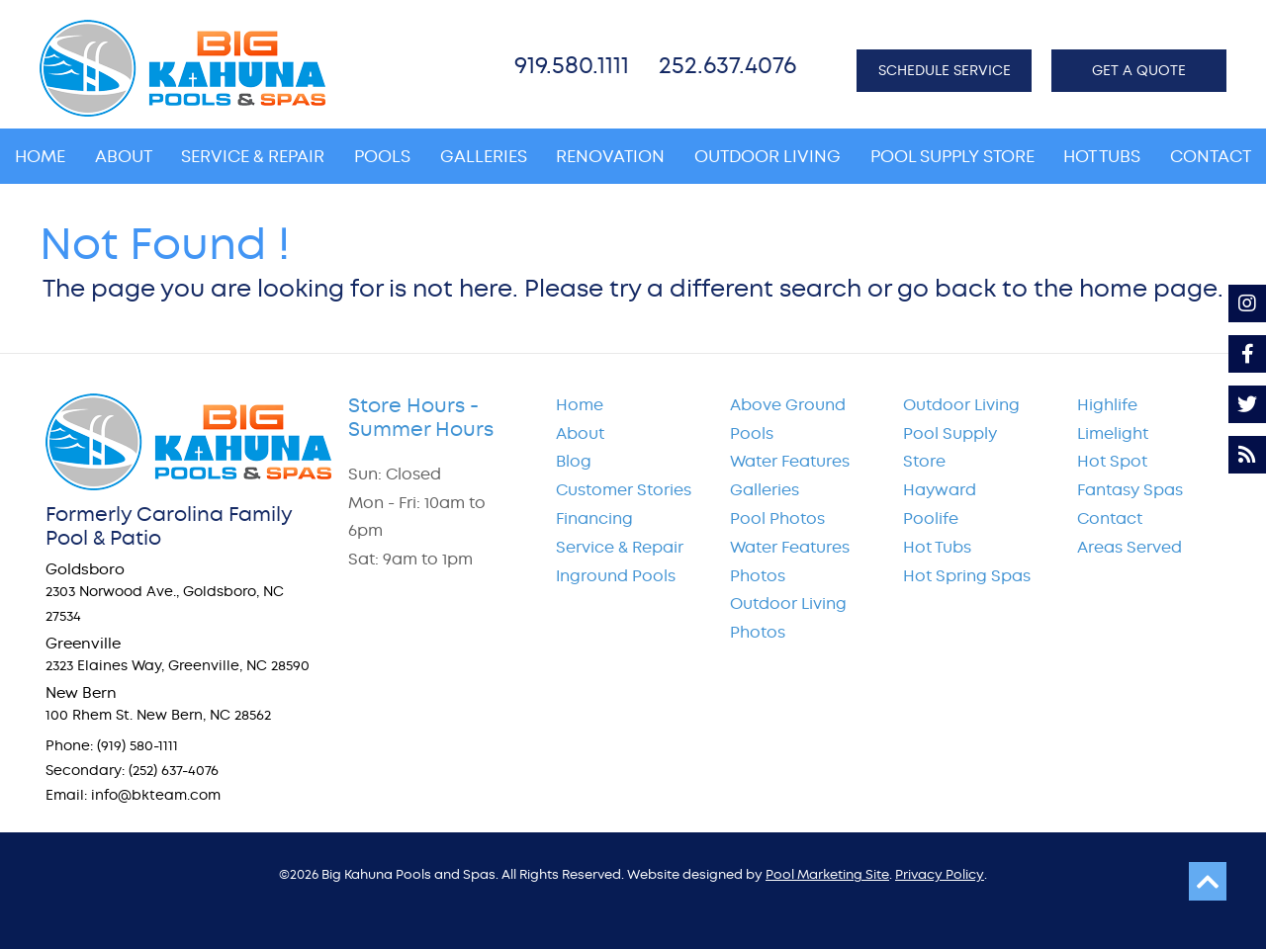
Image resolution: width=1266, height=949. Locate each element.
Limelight (1112, 433)
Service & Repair (619, 547)
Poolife (930, 518)
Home (579, 404)
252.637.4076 (727, 65)
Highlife (1107, 404)
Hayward (939, 489)
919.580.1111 (571, 65)
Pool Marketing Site (827, 874)
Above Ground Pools (788, 419)
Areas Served (1129, 547)
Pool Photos (777, 518)
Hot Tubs (937, 547)
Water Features (790, 461)
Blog (573, 461)
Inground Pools (616, 575)
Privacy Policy (939, 874)
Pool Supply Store (950, 448)
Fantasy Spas (1130, 489)
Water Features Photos (790, 561)
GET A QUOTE (1139, 70)
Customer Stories (623, 489)
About (580, 433)
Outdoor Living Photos (788, 618)
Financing (594, 518)
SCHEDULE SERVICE (944, 70)
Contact (1109, 518)
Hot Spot (1112, 461)
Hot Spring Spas (967, 575)
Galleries (764, 489)
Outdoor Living (961, 404)
